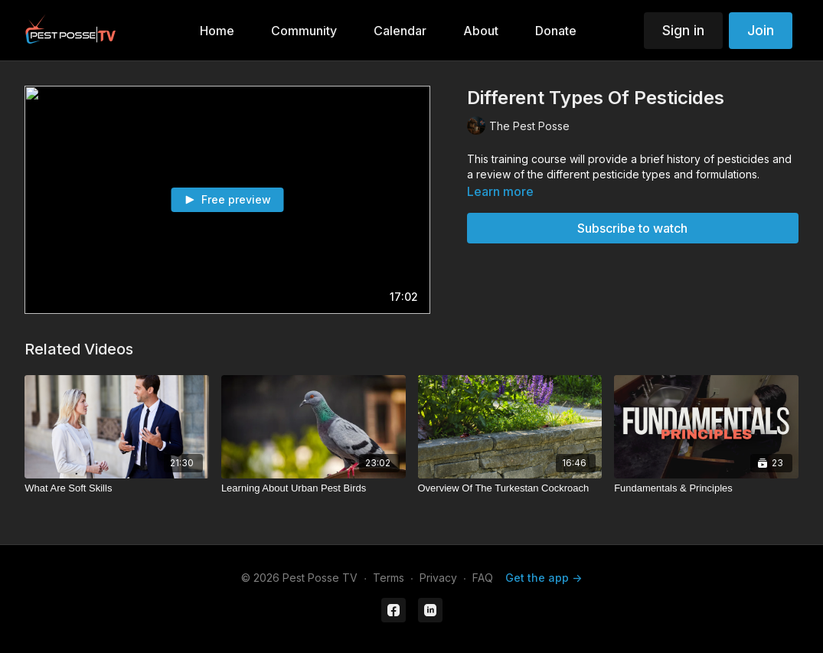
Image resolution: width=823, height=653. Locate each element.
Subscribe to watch (632, 228)
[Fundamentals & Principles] (706, 488)
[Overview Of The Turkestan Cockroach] (510, 488)
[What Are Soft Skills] (116, 488)
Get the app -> (543, 577)
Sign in (683, 30)
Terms (388, 577)
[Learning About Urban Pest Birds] (313, 488)
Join (760, 30)
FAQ (482, 577)
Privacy (438, 577)
